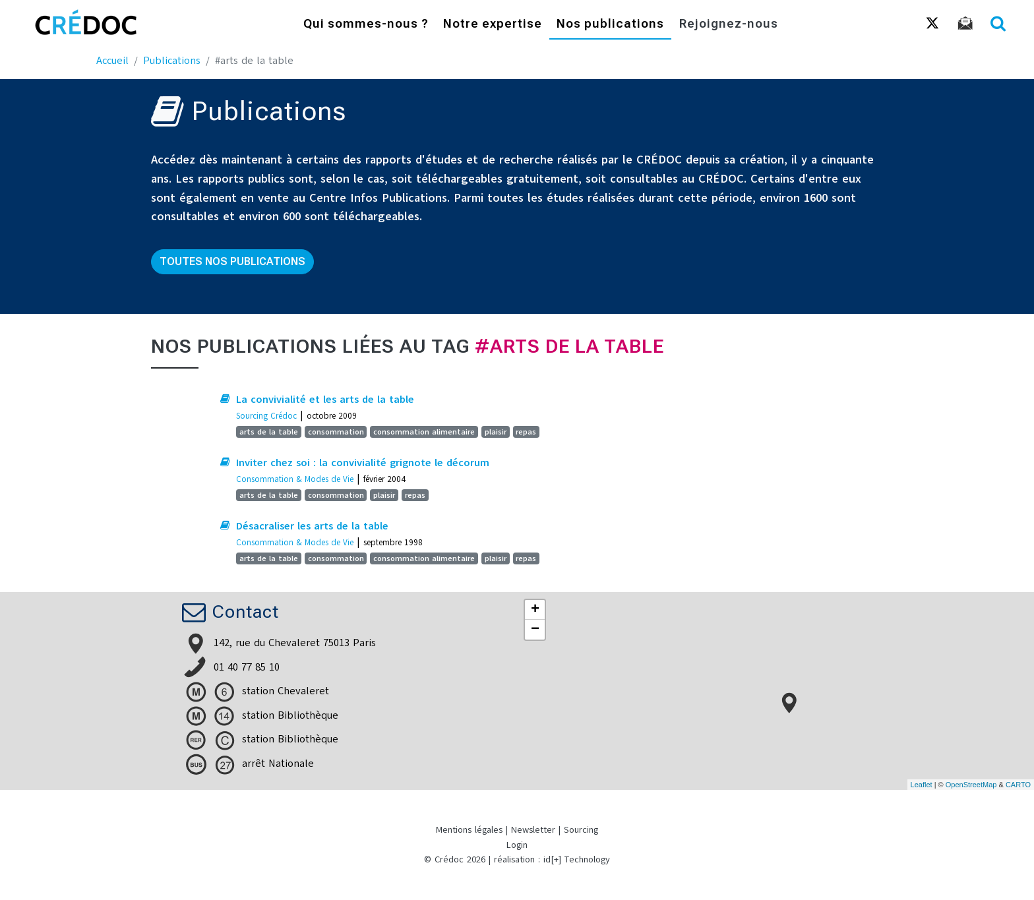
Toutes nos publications (232, 261)
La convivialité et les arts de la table (325, 399)
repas (526, 432)
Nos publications (610, 25)
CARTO (1018, 785)
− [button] (535, 630)
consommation (336, 432)
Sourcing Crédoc (266, 415)
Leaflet (921, 785)
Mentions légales (469, 830)
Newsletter (533, 830)
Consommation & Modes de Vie (294, 479)
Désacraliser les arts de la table (312, 526)
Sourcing (581, 830)
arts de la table (268, 432)
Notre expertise (492, 25)
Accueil (112, 60)
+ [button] (535, 610)
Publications (171, 60)
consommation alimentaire (424, 432)
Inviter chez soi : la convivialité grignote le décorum (362, 463)
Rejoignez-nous (728, 25)
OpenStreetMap (971, 785)
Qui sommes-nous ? (366, 25)
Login (517, 845)
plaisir (495, 432)
